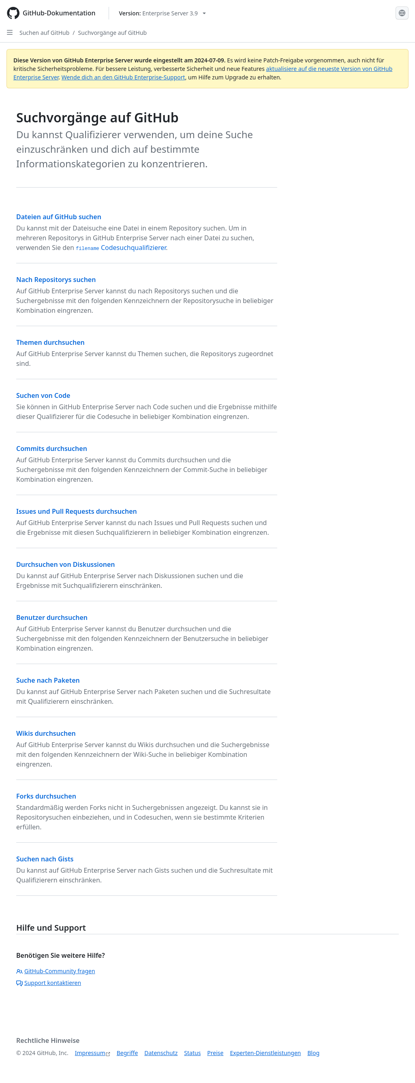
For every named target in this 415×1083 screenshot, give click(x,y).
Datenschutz (161, 1053)
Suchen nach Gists (44, 858)
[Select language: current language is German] (402, 12)
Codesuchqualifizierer (121, 247)
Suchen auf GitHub (44, 32)
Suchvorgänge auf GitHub (112, 32)
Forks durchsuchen (46, 796)
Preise (215, 1053)
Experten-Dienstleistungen (265, 1053)
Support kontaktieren (48, 983)
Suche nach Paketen (48, 680)
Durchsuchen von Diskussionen (65, 564)
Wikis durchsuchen (46, 733)
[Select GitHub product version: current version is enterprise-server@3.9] (163, 13)
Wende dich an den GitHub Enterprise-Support (123, 77)
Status (192, 1053)
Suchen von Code (43, 395)
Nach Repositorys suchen (56, 279)
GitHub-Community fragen (55, 971)
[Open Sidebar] (9, 32)
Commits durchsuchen (51, 448)
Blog (314, 1053)
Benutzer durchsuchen (52, 617)
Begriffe (127, 1053)
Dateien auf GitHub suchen (58, 216)
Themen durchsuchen (50, 342)
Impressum (90, 1053)
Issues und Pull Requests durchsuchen (76, 511)
